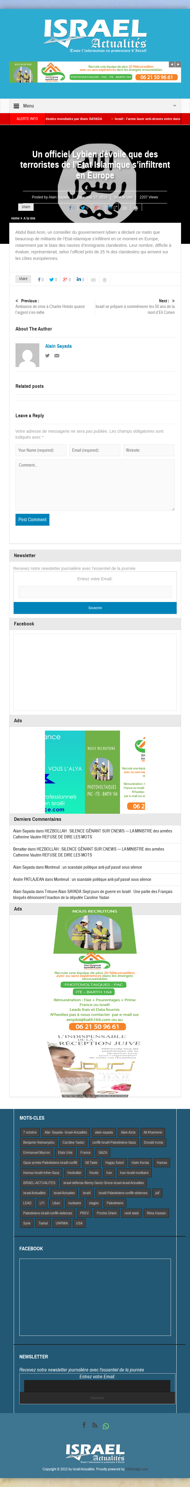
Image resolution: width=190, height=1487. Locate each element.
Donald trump (153, 1142)
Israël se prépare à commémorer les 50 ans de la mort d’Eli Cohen (135, 306)
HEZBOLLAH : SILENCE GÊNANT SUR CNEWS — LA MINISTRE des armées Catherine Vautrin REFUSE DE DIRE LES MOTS (88, 852)
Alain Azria (128, 1132)
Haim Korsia (140, 1162)
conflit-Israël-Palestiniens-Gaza (114, 1142)
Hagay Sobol (114, 1162)
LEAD (27, 1203)
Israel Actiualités (34, 1193)
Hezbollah (74, 1172)
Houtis (93, 1172)
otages (94, 1203)
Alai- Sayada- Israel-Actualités (66, 1132)
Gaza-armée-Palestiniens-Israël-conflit (50, 1162)
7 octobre (30, 1132)
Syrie (26, 1223)
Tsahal (43, 1223)
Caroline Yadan (73, 1142)
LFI (42, 1203)
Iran (109, 1172)
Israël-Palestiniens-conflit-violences (123, 1193)
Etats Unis (65, 1152)
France (85, 1152)
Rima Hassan (156, 1213)
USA (79, 1223)
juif (157, 1193)
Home (15, 218)
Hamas (162, 1162)
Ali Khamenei (153, 1132)
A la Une (125, 197)
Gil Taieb (91, 1162)
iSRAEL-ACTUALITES (39, 1183)
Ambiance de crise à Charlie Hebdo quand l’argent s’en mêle (55, 306)
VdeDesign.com (136, 1469)
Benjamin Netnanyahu (38, 1142)
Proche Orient (106, 1213)
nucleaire (74, 1203)
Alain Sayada (59, 197)
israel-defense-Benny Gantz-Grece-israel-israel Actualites (103, 1183)
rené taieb (131, 1213)
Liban (56, 1203)
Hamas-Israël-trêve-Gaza (41, 1172)
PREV (84, 1213)
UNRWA (62, 1223)
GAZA (103, 1152)
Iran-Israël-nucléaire (134, 1172)
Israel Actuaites (64, 1193)
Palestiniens (115, 1203)
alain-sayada (104, 1132)
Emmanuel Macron (36, 1152)
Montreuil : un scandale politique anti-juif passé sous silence (93, 867)
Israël (87, 1193)
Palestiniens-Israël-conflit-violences (47, 1213)
